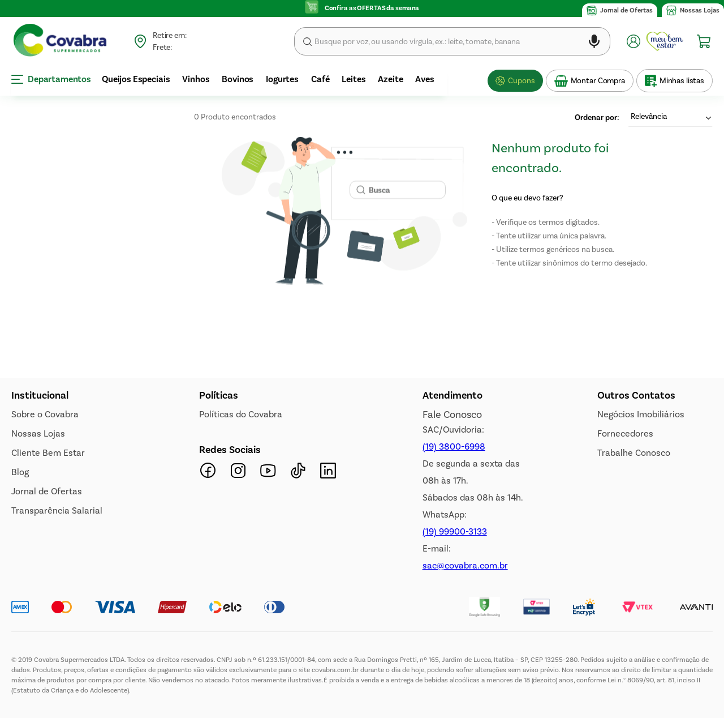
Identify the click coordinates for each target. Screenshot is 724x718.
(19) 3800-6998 (454, 446)
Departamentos (51, 79)
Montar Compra (598, 81)
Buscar (307, 41)
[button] (594, 43)
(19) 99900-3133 (455, 531)
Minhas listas (682, 81)
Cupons (521, 81)
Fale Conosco (452, 414)
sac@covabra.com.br (465, 565)
